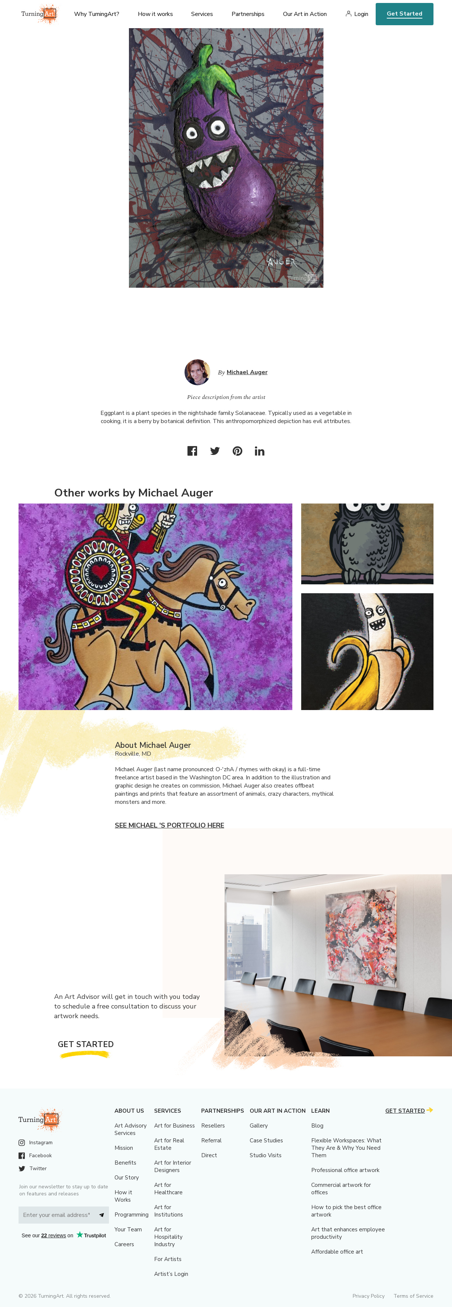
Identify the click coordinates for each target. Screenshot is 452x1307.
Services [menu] (202, 14)
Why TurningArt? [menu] (96, 14)
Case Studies (266, 1140)
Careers (124, 1244)
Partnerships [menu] (248, 14)
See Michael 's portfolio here (169, 825)
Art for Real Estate (169, 1144)
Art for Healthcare (168, 1188)
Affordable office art (337, 1251)
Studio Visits (266, 1155)
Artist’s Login (171, 1274)
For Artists (168, 1259)
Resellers (213, 1125)
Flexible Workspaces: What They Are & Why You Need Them (346, 1148)
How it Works (123, 1196)
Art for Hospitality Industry (168, 1237)
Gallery (259, 1125)
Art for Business (174, 1125)
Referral (211, 1140)
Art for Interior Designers (172, 1166)
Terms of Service (413, 1296)
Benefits (125, 1162)
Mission (123, 1148)
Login (361, 14)
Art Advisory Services (130, 1129)
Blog (317, 1125)
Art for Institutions (168, 1211)
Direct (209, 1155)
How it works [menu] (155, 14)
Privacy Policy (369, 1296)
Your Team (128, 1229)
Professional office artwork (345, 1170)
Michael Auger (247, 372)
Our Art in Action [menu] (305, 14)
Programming (131, 1214)
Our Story (126, 1177)
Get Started (404, 14)
